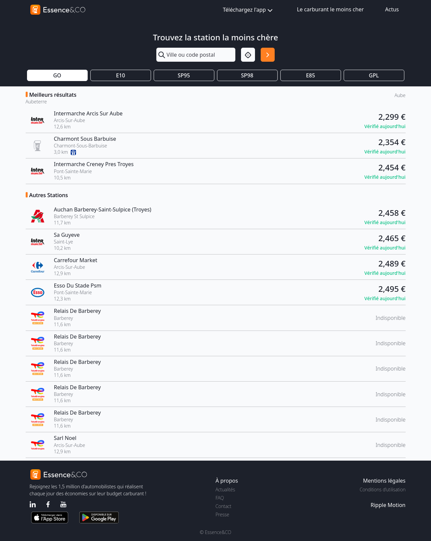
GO (57, 75)
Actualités (225, 489)
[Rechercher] (268, 55)
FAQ (220, 498)
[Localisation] (248, 55)
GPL (374, 75)
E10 (120, 75)
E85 (310, 75)
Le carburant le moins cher (330, 9)
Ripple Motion (388, 505)
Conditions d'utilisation (383, 489)
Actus (392, 9)
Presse (222, 514)
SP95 (184, 75)
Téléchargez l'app (248, 10)
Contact (223, 506)
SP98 (247, 75)
